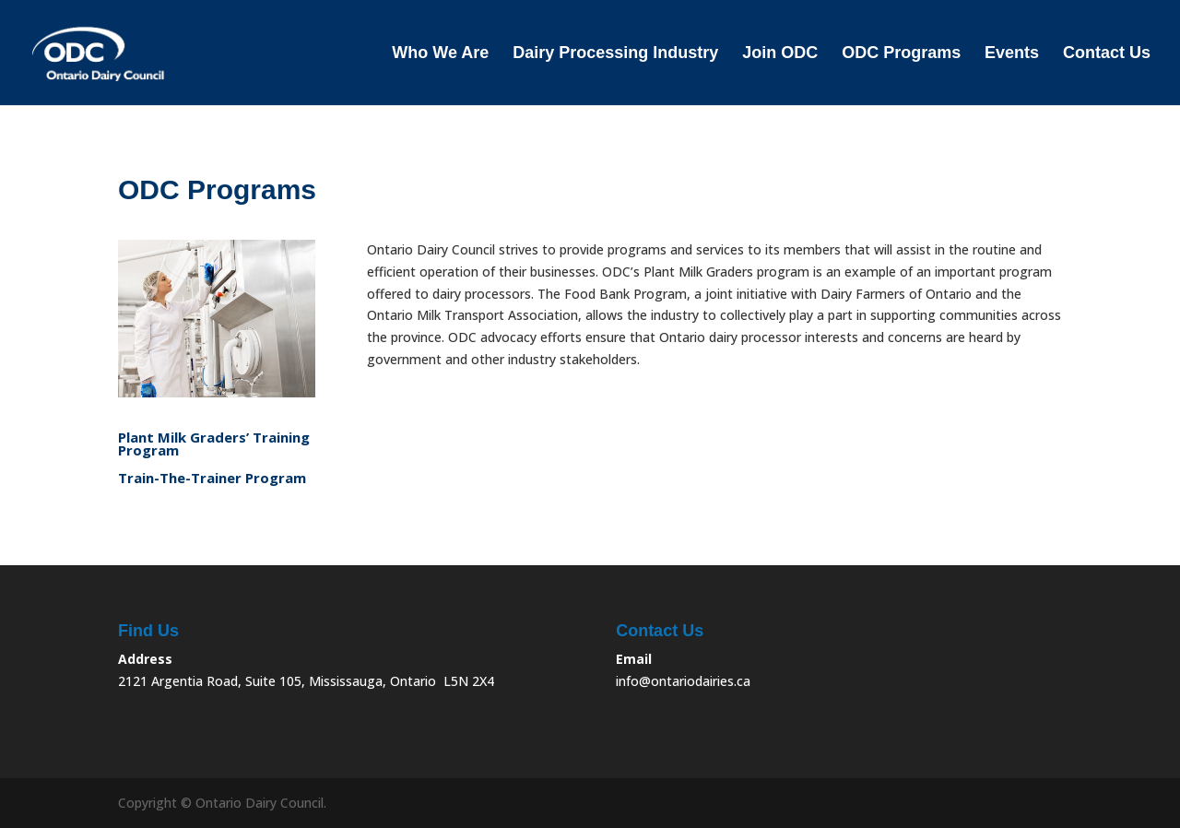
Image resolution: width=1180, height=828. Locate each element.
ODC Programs (901, 54)
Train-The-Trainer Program (212, 479)
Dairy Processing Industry (615, 54)
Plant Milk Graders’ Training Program (214, 445)
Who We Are (440, 54)
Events (1012, 54)
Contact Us (1106, 54)
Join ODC (780, 54)
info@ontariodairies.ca (683, 681)
